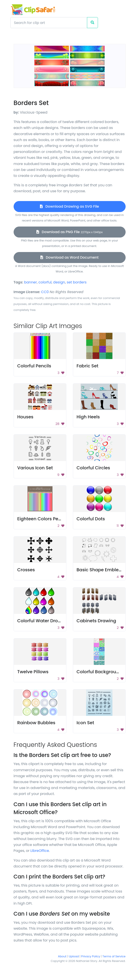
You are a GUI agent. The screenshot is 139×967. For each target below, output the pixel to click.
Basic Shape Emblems (101, 570)
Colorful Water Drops (40, 621)
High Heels (88, 417)
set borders (77, 282)
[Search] (48, 22)
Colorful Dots (91, 519)
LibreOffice (40, 850)
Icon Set (85, 723)
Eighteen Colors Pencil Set (45, 519)
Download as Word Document (69, 257)
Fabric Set (87, 366)
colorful (45, 282)
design (59, 282)
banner (30, 282)
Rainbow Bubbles (36, 723)
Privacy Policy (90, 956)
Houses (25, 417)
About (62, 956)
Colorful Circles (93, 468)
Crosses (26, 570)
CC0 (45, 291)
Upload (74, 956)
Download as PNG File (69, 231)
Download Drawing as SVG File (69, 206)
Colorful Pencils (34, 366)
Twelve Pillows (33, 672)
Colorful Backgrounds (100, 672)
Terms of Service (114, 956)
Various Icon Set (35, 468)
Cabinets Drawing (96, 621)
